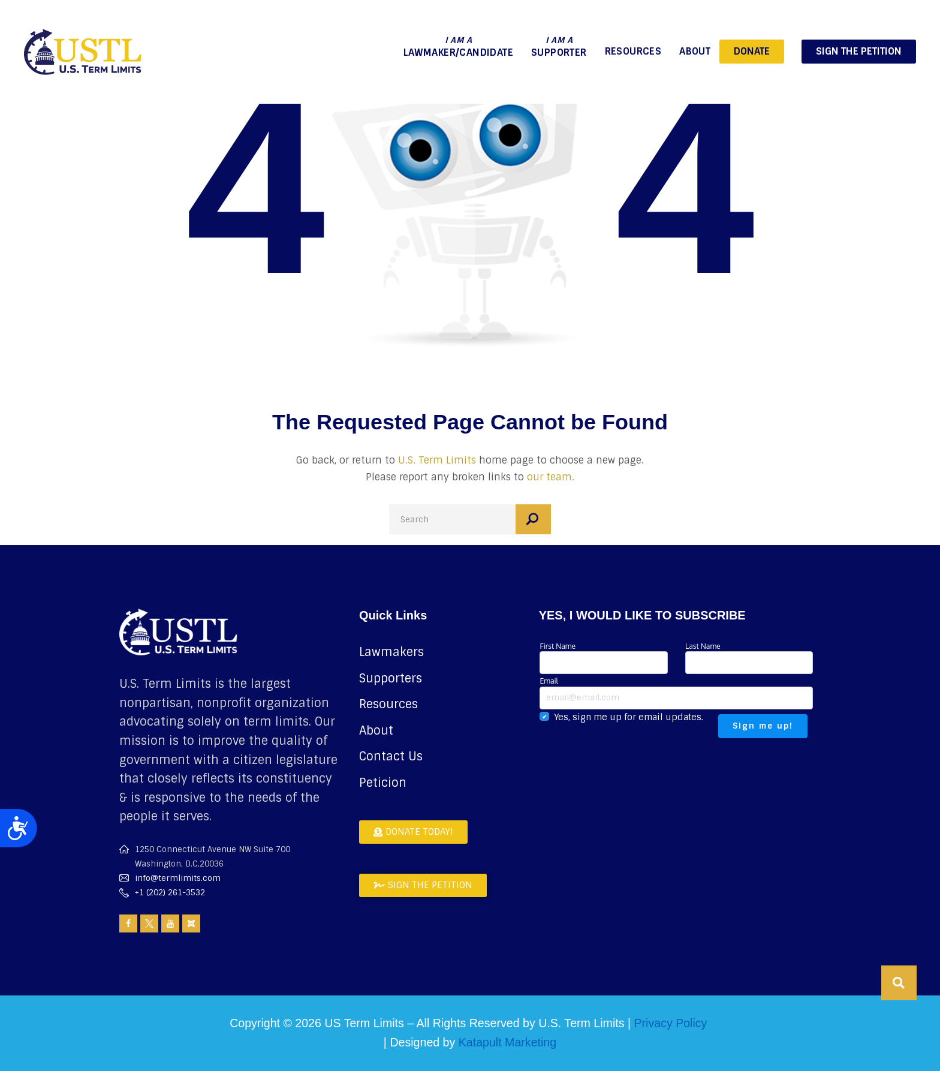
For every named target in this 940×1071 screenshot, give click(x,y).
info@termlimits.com (178, 878)
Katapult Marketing (507, 1042)
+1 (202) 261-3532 (170, 893)
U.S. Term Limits (437, 460)
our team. (550, 477)
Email (676, 692)
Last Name (749, 657)
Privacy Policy (670, 1023)
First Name (603, 657)
